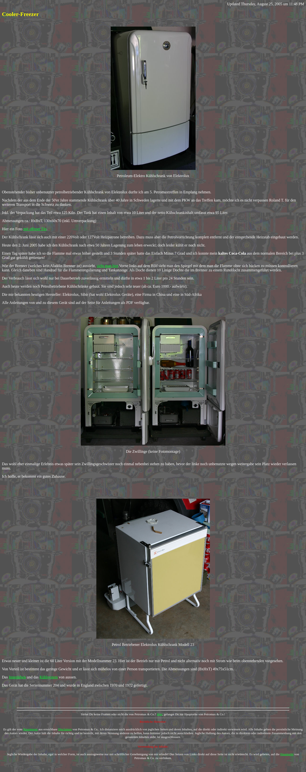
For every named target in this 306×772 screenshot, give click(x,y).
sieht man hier (107, 266)
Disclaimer (65, 729)
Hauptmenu (30, 729)
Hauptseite (287, 754)
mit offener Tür (34, 229)
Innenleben (17, 677)
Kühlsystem (48, 677)
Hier (160, 714)
